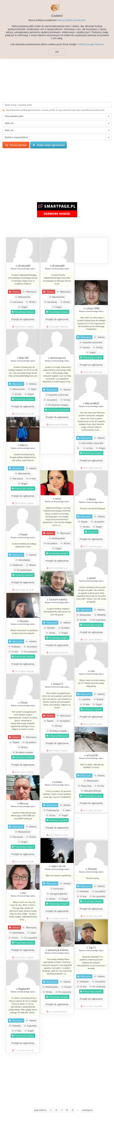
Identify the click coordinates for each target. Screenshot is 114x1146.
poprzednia (40, 1110)
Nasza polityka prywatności (71, 20)
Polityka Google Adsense (91, 44)
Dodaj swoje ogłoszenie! (48, 145)
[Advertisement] (57, 76)
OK (57, 52)
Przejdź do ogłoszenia (22, 319)
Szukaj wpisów (16, 145)
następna (87, 1110)
